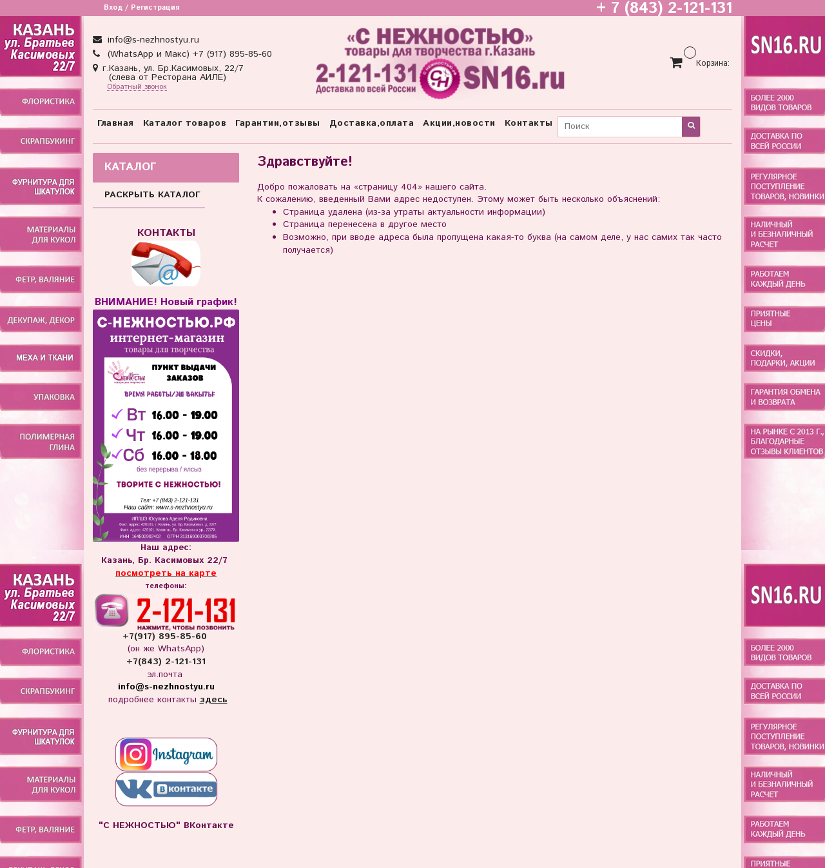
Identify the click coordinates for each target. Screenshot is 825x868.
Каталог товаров (185, 123)
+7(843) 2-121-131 (166, 661)
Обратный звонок (137, 87)
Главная (115, 123)
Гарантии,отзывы (277, 123)
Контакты (529, 123)
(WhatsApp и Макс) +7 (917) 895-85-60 (188, 54)
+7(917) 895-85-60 (166, 636)
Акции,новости (459, 123)
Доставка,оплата (371, 123)
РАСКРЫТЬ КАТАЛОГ (152, 194)
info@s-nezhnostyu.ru (151, 40)
